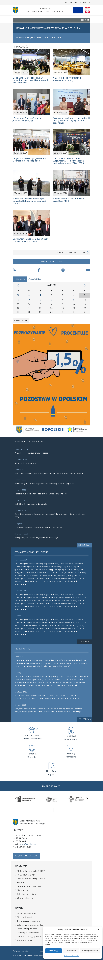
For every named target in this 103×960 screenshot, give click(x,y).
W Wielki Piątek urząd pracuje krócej (31, 453)
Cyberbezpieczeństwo (27, 894)
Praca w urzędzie (24, 940)
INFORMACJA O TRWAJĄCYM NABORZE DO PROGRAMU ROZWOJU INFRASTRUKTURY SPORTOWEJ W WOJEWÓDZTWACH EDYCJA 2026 (47, 697)
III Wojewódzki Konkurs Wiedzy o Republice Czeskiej (38, 527)
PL (66, 2)
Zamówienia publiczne (27, 929)
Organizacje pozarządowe (28, 921)
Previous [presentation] (15, 799)
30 (18, 295)
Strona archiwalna (25, 898)
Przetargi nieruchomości (28, 933)
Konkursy (83, 642)
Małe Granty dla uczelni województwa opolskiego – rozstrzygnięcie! (44, 484)
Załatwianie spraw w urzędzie (30, 925)
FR (84, 2)
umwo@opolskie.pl (27, 844)
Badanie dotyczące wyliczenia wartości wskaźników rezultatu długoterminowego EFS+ (51, 515)
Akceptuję (53, 950)
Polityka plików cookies (71, 956)
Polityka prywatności (20, 951)
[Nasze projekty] (78, 10)
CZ (80, 2)
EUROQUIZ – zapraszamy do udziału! (31, 504)
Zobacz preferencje (89, 950)
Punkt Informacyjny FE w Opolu (31, 936)
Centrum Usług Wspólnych (29, 886)
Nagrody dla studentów (25, 463)
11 (73, 300)
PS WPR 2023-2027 (26, 875)
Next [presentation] (87, 799)
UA (88, 2)
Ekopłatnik (22, 883)
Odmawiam (71, 950)
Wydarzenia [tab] (34, 279)
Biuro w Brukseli (24, 917)
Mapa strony (22, 890)
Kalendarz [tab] (19, 279)
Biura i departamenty (26, 913)
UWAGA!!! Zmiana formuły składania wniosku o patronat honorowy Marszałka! (49, 473)
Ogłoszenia (84, 719)
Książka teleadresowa (26, 856)
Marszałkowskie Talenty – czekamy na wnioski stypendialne (41, 494)
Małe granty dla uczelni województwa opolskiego (36, 538)
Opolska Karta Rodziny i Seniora (31, 879)
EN (71, 2)
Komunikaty (84, 545)
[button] (98, 929)
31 (29, 295)
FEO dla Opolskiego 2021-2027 (31, 871)
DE (75, 2)
